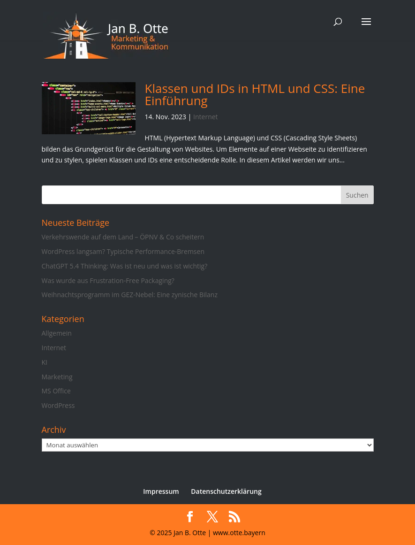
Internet (205, 116)
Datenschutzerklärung (226, 491)
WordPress (58, 405)
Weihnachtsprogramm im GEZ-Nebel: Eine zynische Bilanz (130, 294)
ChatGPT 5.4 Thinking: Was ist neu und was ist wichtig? (125, 265)
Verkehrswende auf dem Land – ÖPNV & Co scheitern (123, 236)
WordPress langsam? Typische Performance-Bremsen (123, 251)
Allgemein (57, 333)
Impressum (161, 491)
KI (44, 362)
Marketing (57, 376)
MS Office (56, 390)
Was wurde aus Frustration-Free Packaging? (108, 280)
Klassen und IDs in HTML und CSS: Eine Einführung (255, 94)
